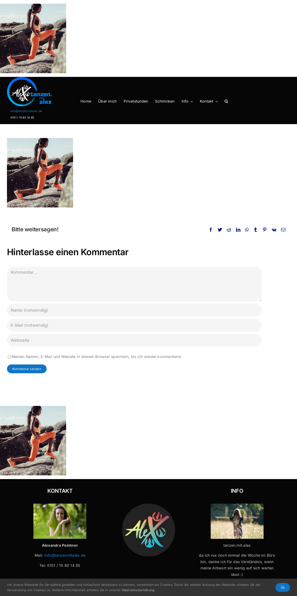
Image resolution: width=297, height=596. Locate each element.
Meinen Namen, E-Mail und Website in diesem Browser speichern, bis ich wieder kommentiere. (97, 356)
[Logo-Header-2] (38, 78)
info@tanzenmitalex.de (26, 111)
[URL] (134, 340)
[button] (226, 101)
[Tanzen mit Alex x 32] (237, 505)
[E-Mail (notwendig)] (134, 325)
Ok (283, 587)
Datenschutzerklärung (138, 590)
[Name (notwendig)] (134, 310)
